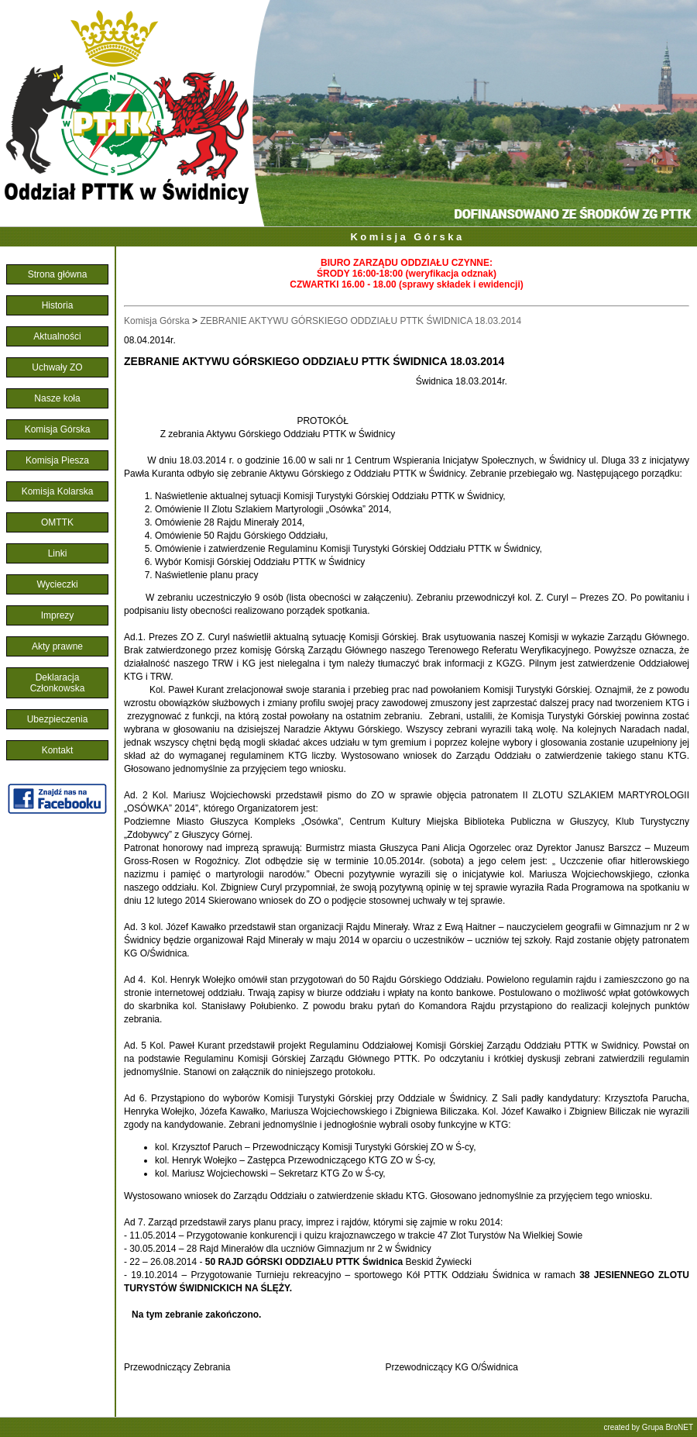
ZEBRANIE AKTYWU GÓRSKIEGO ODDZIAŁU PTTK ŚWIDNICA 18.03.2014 (360, 320)
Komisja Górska (408, 237)
